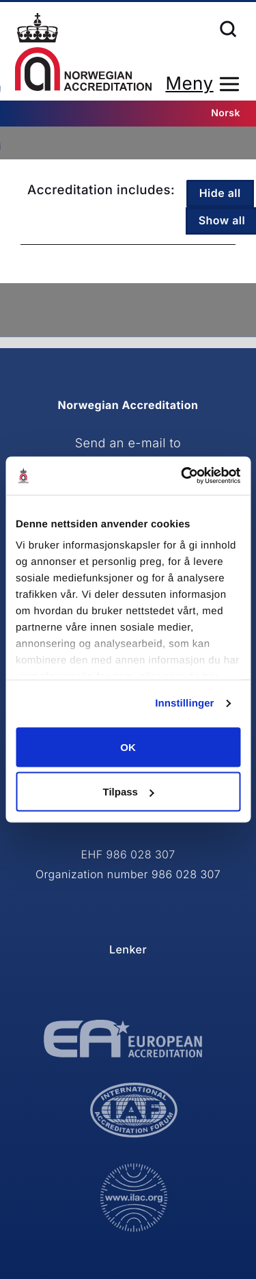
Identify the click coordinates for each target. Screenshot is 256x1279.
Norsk (225, 113)
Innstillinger (184, 703)
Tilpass (128, 791)
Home (83, 52)
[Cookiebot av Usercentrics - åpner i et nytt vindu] (182, 476)
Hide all (220, 193)
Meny (189, 84)
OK (128, 746)
